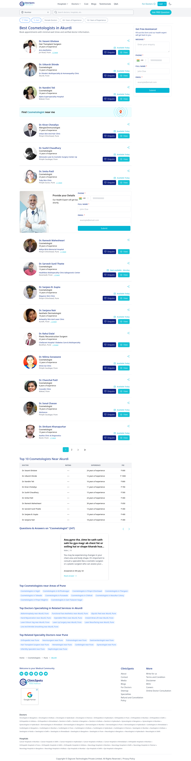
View (124, 52)
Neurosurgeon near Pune (53, 640)
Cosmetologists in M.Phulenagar (56, 591)
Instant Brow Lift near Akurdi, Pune (99, 618)
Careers (149, 687)
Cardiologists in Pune (65, 728)
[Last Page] (84, 449)
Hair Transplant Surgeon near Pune (35, 644)
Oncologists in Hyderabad (65, 718)
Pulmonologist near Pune (76, 640)
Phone (82, 193)
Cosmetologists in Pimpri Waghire (34, 600)
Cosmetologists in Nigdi (30, 591)
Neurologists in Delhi (153, 732)
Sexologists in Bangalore (79, 732)
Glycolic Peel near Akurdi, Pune (103, 613)
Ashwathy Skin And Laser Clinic (51, 319)
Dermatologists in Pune (114, 725)
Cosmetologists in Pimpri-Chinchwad (87, 591)
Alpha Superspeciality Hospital (51, 96)
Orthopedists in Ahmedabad (47, 721)
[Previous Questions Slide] (123, 529)
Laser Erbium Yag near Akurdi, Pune (35, 622)
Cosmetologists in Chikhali (81, 595)
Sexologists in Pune (96, 732)
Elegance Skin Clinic (47, 296)
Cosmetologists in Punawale (56, 595)
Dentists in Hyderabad (112, 721)
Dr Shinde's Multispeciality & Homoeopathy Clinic (59, 73)
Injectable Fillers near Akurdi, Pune (68, 618)
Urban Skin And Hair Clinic (49, 133)
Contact (124, 677)
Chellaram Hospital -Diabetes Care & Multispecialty (59, 342)
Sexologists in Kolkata (157, 728)
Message (140, 39)
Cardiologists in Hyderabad (102, 728)
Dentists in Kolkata (95, 721)
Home (23, 658)
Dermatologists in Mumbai (95, 725)
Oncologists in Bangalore (28, 718)
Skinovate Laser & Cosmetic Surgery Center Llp (58, 157)
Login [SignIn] (162, 4)
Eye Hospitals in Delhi (94, 749)
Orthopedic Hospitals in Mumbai (139, 742)
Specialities (126, 694)
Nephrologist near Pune (57, 649)
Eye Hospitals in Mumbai (76, 749)
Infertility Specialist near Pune (33, 649)
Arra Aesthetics (45, 50)
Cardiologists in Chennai (122, 728)
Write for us (151, 673)
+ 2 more (55, 53)
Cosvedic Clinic (45, 389)
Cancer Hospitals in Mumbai (29, 742)
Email (81, 215)
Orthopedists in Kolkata (27, 721)
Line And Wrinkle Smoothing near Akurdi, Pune (39, 626)
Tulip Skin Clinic (45, 180)
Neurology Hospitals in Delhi (122, 745)
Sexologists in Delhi (42, 732)
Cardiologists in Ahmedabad (156, 725)
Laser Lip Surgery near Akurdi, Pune (67, 622)
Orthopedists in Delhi (157, 718)
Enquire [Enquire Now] (109, 52)
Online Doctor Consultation (158, 690)
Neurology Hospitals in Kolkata (55, 749)
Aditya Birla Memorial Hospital (51, 249)
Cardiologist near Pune (84, 644)
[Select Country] (84, 198)
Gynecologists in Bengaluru (131, 721)
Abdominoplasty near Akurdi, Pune (35, 613)
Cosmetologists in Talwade (31, 595)
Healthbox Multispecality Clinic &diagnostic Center (59, 272)
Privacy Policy (129, 758)
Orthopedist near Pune (30, 640)
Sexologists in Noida (26, 732)
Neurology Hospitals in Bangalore (31, 749)
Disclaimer (151, 680)
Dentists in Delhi (65, 721)
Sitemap (124, 690)
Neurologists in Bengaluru (114, 732)
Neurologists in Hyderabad (134, 732)
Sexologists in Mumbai (140, 728)
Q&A (116, 4)
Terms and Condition (155, 677)
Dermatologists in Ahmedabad (51, 725)
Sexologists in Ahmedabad (60, 732)
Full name (83, 204)
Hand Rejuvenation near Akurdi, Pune (36, 618)
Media (123, 680)
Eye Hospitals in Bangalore (113, 749)
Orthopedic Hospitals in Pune (29, 745)
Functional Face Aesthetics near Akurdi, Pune (70, 613)
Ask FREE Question (160, 12)
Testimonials (105, 4)
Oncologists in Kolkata (46, 718)
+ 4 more (55, 345)
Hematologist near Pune (62, 644)
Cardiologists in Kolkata (83, 728)
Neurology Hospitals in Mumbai (99, 745)
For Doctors (126, 687)
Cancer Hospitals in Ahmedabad (115, 742)
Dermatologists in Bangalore (74, 725)
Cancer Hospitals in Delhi (49, 742)
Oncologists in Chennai (84, 718)
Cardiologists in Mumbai (48, 728)
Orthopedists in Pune (122, 718)
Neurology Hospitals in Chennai (145, 745)
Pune (45, 52)
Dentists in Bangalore (80, 721)
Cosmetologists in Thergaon (116, 591)
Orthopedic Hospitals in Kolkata (75, 745)
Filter (25, 20)
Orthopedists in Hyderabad (103, 718)
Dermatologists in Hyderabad (134, 725)
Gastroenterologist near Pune (102, 640)
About (123, 673)
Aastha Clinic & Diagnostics (50, 435)
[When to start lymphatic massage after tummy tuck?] (131, 556)
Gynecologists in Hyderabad (29, 725)
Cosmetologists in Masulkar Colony (110, 595)
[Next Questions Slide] (129, 529)
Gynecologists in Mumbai (151, 721)
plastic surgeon (75, 563)
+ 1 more (59, 183)
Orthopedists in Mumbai (139, 718)
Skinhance (43, 412)
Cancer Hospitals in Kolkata (93, 742)
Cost (86, 4)
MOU (148, 684)
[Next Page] (78, 449)
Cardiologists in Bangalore (28, 728)
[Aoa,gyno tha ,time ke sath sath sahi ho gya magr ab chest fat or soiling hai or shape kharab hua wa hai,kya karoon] (40, 556)
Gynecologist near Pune (106, 644)
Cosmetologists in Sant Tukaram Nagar (66, 600)
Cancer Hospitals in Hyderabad (70, 742)
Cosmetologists (35, 658)
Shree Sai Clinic (45, 366)
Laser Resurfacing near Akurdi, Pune (99, 622)
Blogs (93, 4)
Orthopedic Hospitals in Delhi (52, 745)
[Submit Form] (104, 228)
